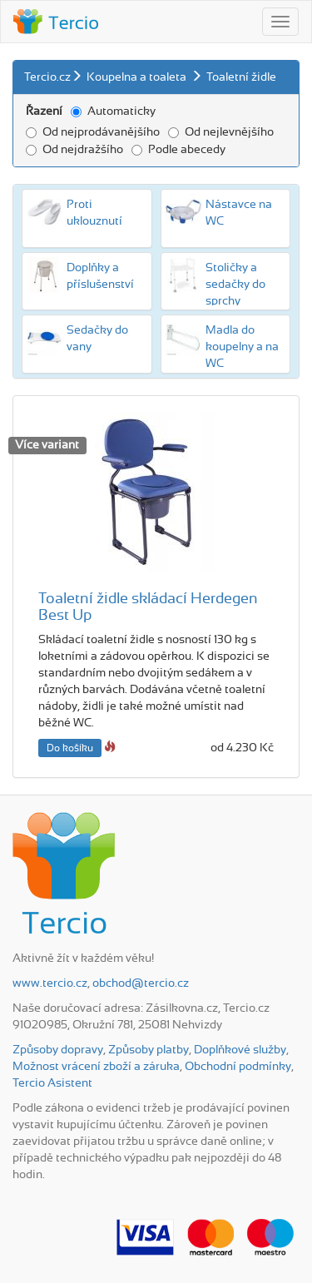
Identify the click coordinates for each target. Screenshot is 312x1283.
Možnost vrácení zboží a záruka (96, 1066)
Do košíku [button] (70, 748)
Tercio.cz (47, 77)
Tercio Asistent (52, 1083)
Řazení (44, 111)
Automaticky (113, 111)
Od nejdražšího (74, 150)
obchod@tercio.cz (140, 983)
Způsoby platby (148, 1050)
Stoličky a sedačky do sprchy (235, 284)
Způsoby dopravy (57, 1050)
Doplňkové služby (240, 1050)
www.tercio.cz (49, 983)
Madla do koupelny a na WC (242, 346)
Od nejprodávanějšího (93, 132)
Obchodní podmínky (238, 1066)
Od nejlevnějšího (221, 132)
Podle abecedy (178, 150)
